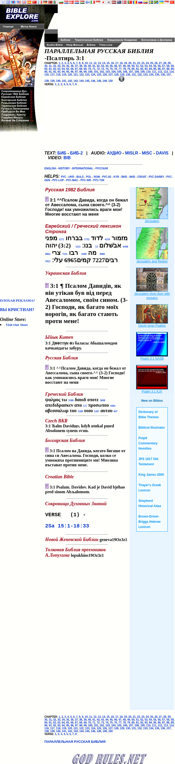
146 (93, 80)
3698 (102, 400)
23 (143, 63)
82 (141, 68)
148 (99, 80)
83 (146, 68)
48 (124, 66)
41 (93, 66)
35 (67, 66)
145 (87, 80)
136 (163, 74)
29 (169, 63)
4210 (107, 239)
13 (99, 63)
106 (125, 71)
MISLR (131, 153)
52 (141, 66)
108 (137, 71)
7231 (64, 253)
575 (85, 405)
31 (50, 66)
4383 (112, 405)
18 (121, 63)
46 (115, 66)
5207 (96, 411)
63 (58, 68)
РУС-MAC (72, 180)
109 (142, 71)
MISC (147, 153)
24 (147, 63)
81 (137, 68)
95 (67, 71)
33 (58, 66)
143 (75, 80)
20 (129, 63)
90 (45, 71)
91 (50, 71)
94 (63, 71)
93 (58, 71)
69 (85, 68)
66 (72, 68)
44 (107, 66)
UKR (71, 176)
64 (63, 68)
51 (137, 66)
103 (108, 71)
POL (88, 176)
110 (148, 71)
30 (45, 66)
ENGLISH (50, 168)
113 (166, 71)
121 (75, 74)
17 (116, 63)
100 (90, 71)
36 (72, 66)
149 (105, 80)
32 (54, 66)
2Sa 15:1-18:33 (67, 527)
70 (89, 68)
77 (120, 68)
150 (110, 80)
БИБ (61, 153)
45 (111, 66)
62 (54, 68)
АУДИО (114, 153)
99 (85, 71)
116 (46, 74)
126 (105, 74)
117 (52, 74)
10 (86, 63)
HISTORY (64, 168)
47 (120, 66)
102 (102, 71)
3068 (102, 253)
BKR (124, 176)
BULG (80, 176)
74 (107, 68)
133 (145, 74)
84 (150, 68)
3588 (71, 400)
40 (89, 66)
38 (80, 66)
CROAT (142, 176)
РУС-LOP (58, 180)
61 (50, 68)
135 (157, 74)
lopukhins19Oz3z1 (76, 553)
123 (87, 74)
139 (52, 80)
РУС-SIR (85, 180)
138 (46, 80)
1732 (86, 239)
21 (134, 63)
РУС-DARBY (156, 176)
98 (80, 71)
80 (133, 68)
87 (163, 68)
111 (154, 71)
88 (167, 68)
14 (103, 63)
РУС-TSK (98, 180)
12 (95, 63)
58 (167, 66)
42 (98, 66)
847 (116, 411)
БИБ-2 (76, 153)
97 (76, 71)
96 (72, 71)
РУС (63, 176)
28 (164, 63)
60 (45, 68)
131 (134, 74)
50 (133, 66)
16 (112, 63)
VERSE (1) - (67, 515)
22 (138, 63)
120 (70, 74)
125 (99, 74)
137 (168, 74)
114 (171, 71)
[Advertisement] (21, 215)
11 (90, 63)
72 (98, 68)
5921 (47, 261)
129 (122, 74)
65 (67, 68)
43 (102, 66)
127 (110, 74)
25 (151, 63)
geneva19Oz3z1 (86, 540)
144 (81, 80)
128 (116, 74)
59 (172, 66)
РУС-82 (106, 176)
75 (111, 68)
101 (96, 71)
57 (163, 66)
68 (80, 68)
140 (58, 80)
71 (93, 68)
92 (54, 71)
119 (64, 74)
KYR (116, 176)
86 (159, 68)
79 (128, 68)
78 (124, 68)
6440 (125, 246)
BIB (67, 158)
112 (160, 71)
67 (76, 68)
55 (154, 66)
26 (156, 63)
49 (128, 66)
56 (159, 66)
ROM (97, 176)
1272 (61, 239)
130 (128, 74)
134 (151, 74)
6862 (47, 253)
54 (150, 66)
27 (160, 63)
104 (113, 71)
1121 (77, 246)
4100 (83, 253)
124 (93, 74)
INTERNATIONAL (82, 168)
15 (108, 63)
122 (81, 74)
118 (58, 74)
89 (172, 68)
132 (139, 74)
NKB (132, 176)
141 (64, 80)
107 (131, 71)
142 (70, 80)
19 (125, 63)
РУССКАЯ (102, 168)
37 (76, 66)
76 (115, 68)
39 (85, 66)
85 (154, 68)
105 (119, 71)
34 (63, 66)
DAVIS (162, 153)
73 (102, 68)
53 (146, 66)
